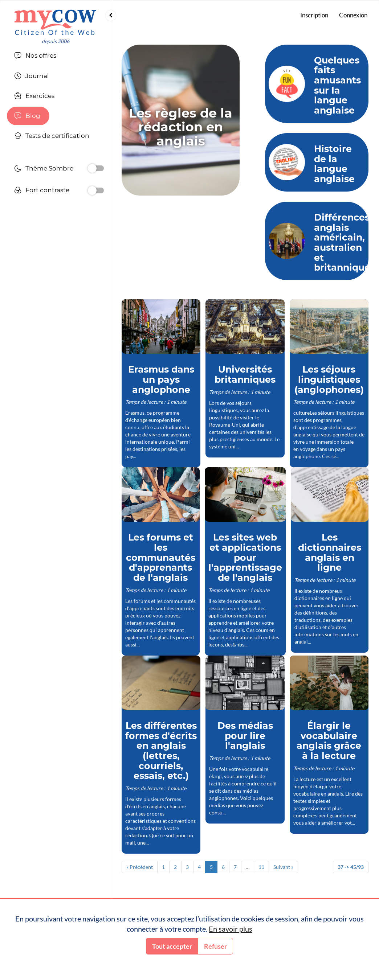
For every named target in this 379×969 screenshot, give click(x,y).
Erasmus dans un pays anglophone (161, 379)
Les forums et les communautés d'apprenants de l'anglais (160, 557)
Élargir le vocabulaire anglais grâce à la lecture (329, 740)
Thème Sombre (43, 169)
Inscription (314, 15)
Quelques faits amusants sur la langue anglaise (337, 85)
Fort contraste (41, 191)
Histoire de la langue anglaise (334, 163)
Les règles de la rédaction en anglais (180, 127)
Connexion (353, 15)
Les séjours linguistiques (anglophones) (329, 379)
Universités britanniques (245, 374)
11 (261, 867)
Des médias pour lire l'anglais (245, 735)
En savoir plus (230, 928)
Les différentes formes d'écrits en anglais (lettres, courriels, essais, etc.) (161, 750)
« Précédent (139, 867)
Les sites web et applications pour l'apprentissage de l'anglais (245, 557)
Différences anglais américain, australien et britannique (342, 242)
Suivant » (283, 867)
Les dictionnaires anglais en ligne (329, 552)
